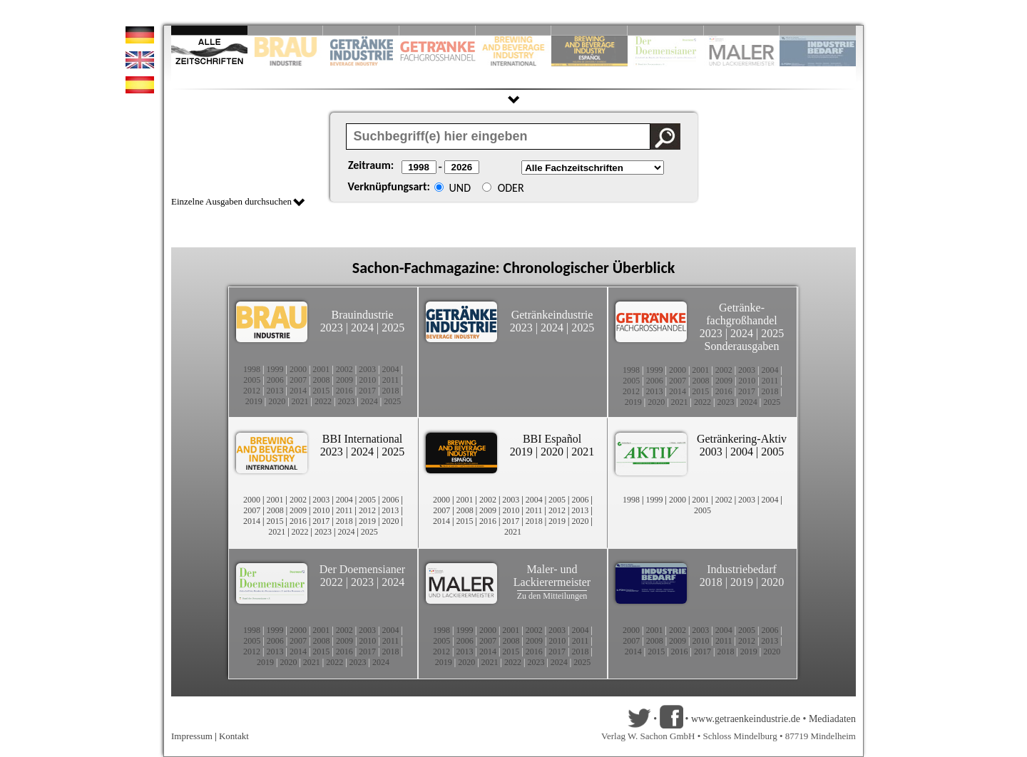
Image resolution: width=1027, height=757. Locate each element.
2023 (331, 327)
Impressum (192, 736)
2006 (275, 380)
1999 (274, 369)
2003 (367, 369)
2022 (323, 401)
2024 (362, 327)
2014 (298, 391)
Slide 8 (666, 30)
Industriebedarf (742, 569)
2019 (253, 401)
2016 (344, 391)
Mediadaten (832, 719)
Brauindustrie (362, 315)
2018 (390, 391)
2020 (276, 401)
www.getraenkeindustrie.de (745, 719)
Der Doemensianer (362, 569)
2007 (298, 380)
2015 (320, 391)
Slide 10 (818, 30)
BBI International (362, 439)
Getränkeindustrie (552, 315)
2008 (321, 380)
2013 (274, 391)
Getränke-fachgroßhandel (741, 314)
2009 (344, 380)
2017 (367, 391)
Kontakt (234, 736)
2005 (251, 380)
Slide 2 (285, 30)
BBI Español (552, 439)
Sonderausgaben (742, 346)
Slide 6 (589, 30)
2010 (367, 380)
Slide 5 (514, 30)
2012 (251, 391)
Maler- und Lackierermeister (552, 575)
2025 (393, 327)
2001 (320, 369)
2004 (390, 369)
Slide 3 (361, 30)
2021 (300, 401)
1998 (251, 369)
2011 (390, 380)
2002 (344, 369)
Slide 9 (742, 30)
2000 (298, 369)
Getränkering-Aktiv (742, 439)
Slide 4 (437, 30)
